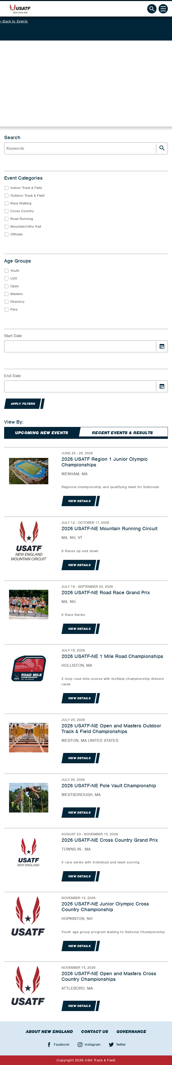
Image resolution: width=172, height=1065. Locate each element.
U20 (13, 278)
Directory (17, 301)
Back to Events (15, 21)
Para (13, 309)
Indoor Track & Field (26, 188)
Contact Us (94, 1032)
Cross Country (22, 211)
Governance (131, 1032)
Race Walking (21, 203)
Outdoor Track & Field (27, 195)
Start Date (13, 335)
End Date (12, 375)
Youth (14, 270)
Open (14, 286)
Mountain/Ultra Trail (25, 226)
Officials (16, 234)
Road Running (21, 219)
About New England (49, 1032)
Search (12, 137)
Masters (16, 294)
